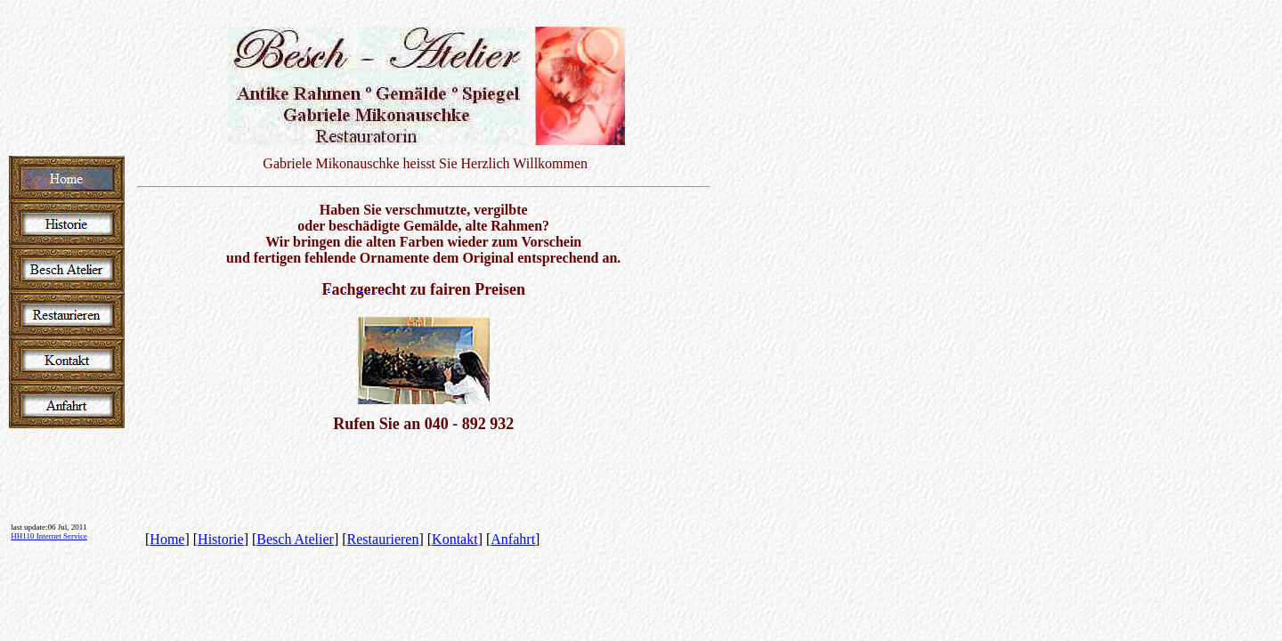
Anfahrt (513, 539)
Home (167, 539)
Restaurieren (383, 539)
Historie (221, 539)
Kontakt (455, 539)
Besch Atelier (295, 539)
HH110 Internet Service (49, 535)
